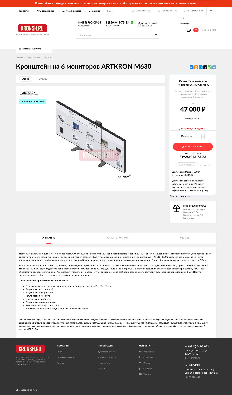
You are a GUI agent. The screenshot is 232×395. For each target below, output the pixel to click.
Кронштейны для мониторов (41, 58)
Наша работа (104, 363)
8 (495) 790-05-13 (89, 22)
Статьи (101, 369)
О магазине (94, 11)
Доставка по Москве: (182, 172)
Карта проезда (192, 377)
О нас (59, 352)
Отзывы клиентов (65, 357)
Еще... (110, 11)
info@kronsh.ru (145, 25)
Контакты (24, 11)
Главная (19, 58)
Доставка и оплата (72, 11)
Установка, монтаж (45, 11)
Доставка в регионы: (182, 181)
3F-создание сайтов (26, 390)
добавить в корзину (192, 147)
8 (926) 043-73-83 (117, 22)
